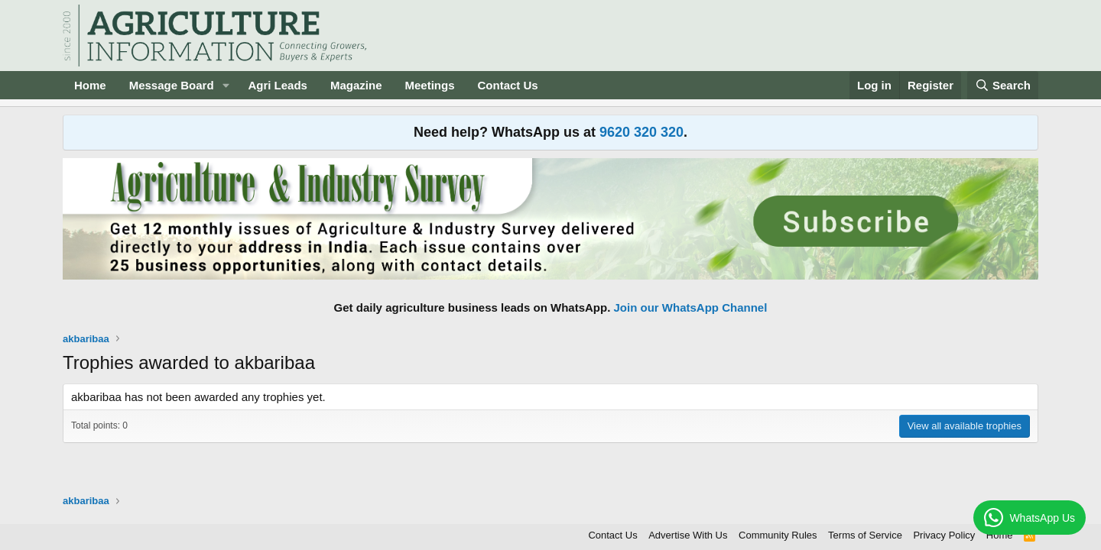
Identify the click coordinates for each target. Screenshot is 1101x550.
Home (90, 85)
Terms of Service (865, 535)
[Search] (1003, 85)
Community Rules (778, 535)
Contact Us (508, 85)
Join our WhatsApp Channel (691, 307)
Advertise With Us (687, 535)
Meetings (429, 85)
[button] (225, 85)
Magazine (356, 85)
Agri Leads (277, 85)
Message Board (171, 85)
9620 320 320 (641, 132)
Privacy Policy (944, 535)
